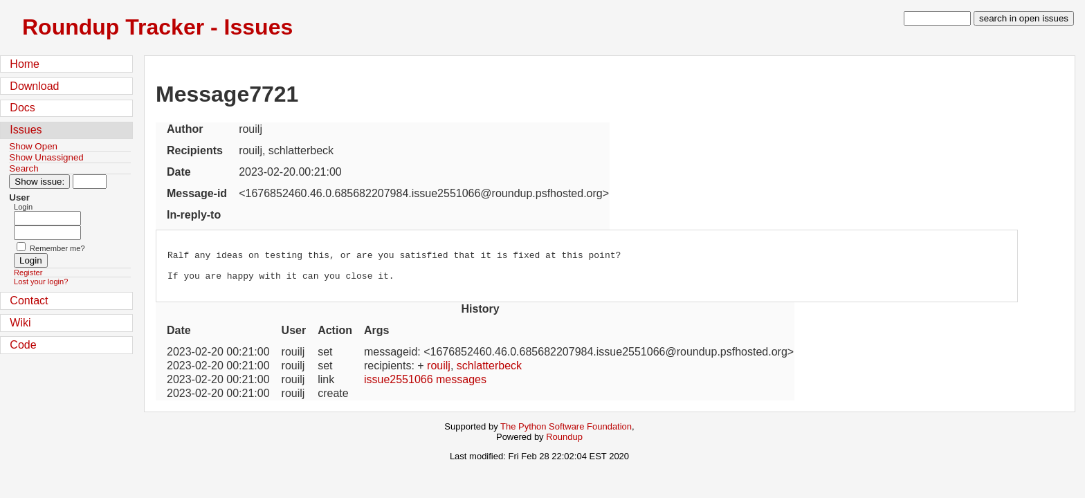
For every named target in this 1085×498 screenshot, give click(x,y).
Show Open (33, 146)
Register (28, 272)
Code (23, 345)
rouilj (438, 372)
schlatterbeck (489, 372)
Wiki (20, 323)
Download (34, 86)
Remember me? (57, 248)
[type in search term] (937, 18)
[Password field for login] (47, 232)
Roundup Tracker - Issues (157, 27)
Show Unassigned (46, 157)
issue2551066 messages (425, 385)
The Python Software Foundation (566, 432)
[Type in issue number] (90, 181)
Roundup (564, 443)
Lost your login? (41, 281)
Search (23, 168)
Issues (26, 130)
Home (24, 64)
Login (23, 207)
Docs (22, 107)
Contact (29, 300)
